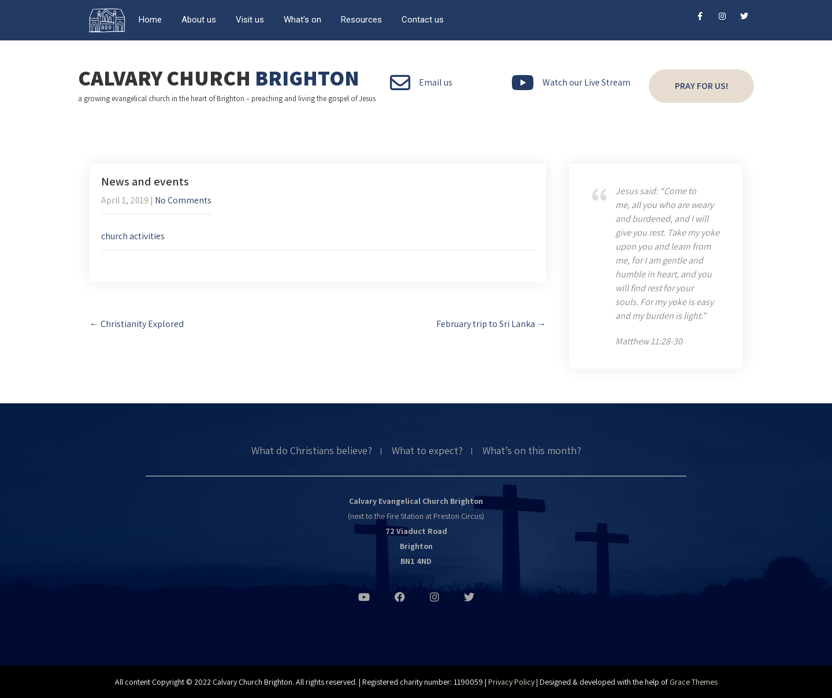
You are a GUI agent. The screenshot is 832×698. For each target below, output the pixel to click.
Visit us (250, 19)
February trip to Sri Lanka (491, 324)
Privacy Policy (511, 682)
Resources (361, 19)
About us (198, 19)
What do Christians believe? (311, 451)
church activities (133, 236)
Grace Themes (694, 682)
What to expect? (427, 451)
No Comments (183, 200)
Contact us (423, 19)
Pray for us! (701, 86)
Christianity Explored (137, 324)
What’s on (302, 19)
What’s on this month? (531, 451)
